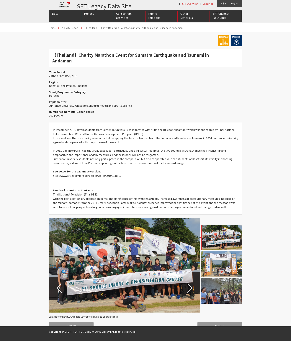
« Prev (71, 326)
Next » (219, 326)
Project (89, 17)
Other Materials (186, 19)
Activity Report (70, 27)
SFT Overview (190, 3)
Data (55, 17)
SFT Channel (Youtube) (220, 19)
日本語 (223, 3)
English (234, 3)
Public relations (154, 19)
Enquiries (208, 3)
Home (52, 27)
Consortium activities (124, 19)
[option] (124, 265)
